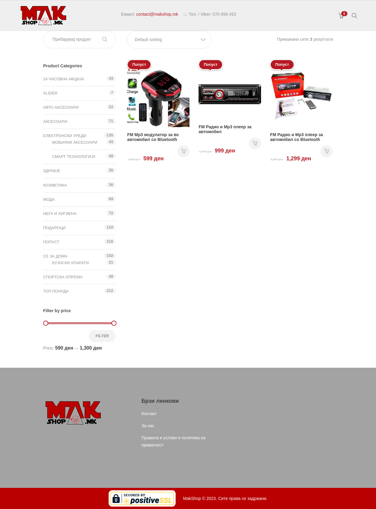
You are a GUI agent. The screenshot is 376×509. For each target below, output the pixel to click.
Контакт (149, 413)
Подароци (54, 228)
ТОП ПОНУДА (56, 291)
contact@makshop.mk (157, 14)
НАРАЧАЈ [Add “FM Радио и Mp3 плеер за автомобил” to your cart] (255, 143)
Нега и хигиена (60, 213)
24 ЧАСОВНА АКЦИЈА (63, 79)
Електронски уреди (64, 135)
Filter (102, 336)
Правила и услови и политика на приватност (174, 441)
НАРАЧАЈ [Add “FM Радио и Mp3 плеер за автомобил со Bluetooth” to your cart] (326, 151)
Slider (50, 93)
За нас (148, 425)
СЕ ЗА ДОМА (55, 256)
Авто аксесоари (60, 107)
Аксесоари (55, 121)
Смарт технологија (73, 156)
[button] (169, 40)
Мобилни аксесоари (74, 142)
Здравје (51, 170)
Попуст (51, 242)
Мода (49, 199)
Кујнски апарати (70, 263)
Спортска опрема (62, 277)
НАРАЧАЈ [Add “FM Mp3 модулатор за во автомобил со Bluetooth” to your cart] (183, 151)
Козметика (55, 185)
